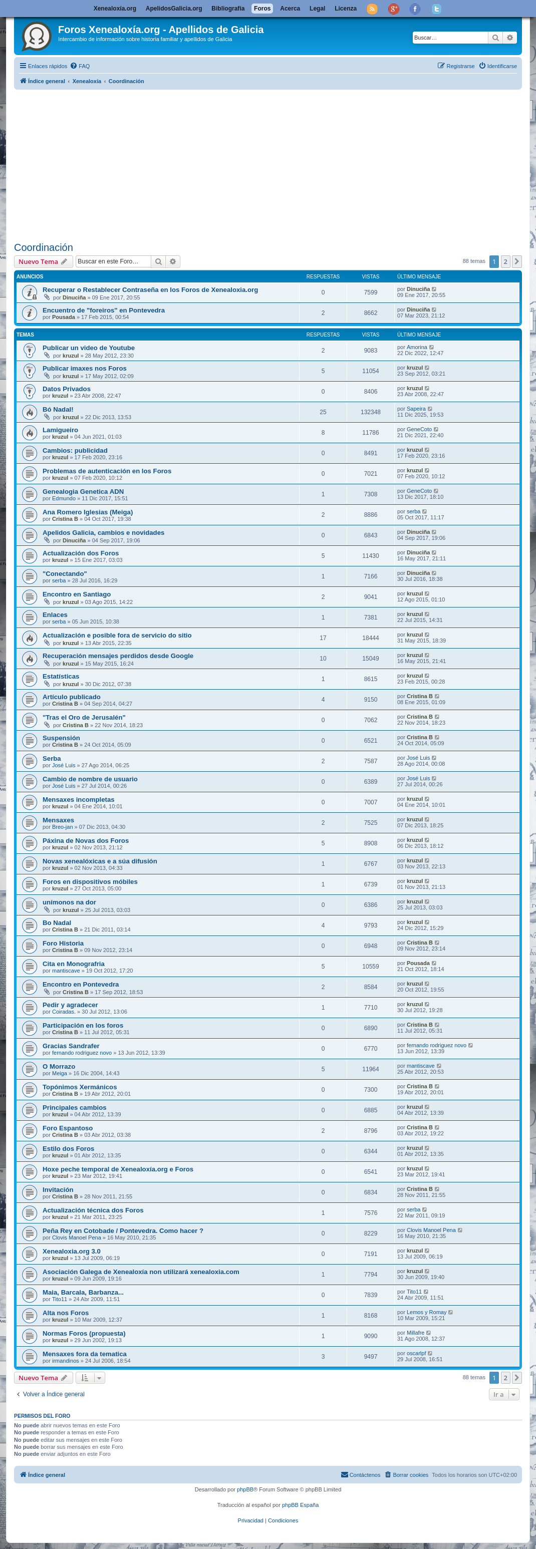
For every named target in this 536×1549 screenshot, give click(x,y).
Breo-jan (62, 827)
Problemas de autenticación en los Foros (107, 471)
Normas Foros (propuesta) (84, 1333)
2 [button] (505, 261)
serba (414, 511)
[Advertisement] (275, 164)
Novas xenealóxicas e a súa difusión (100, 861)
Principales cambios (75, 1107)
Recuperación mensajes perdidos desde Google (118, 656)
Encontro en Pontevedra (81, 984)
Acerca (290, 8)
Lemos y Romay (426, 1312)
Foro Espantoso (68, 1128)
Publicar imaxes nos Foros (85, 368)
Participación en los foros (83, 1025)
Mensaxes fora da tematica (85, 1354)
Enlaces (55, 614)
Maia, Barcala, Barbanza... (83, 1292)
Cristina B (65, 519)
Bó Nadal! (58, 409)
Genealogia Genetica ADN (83, 491)
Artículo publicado (72, 697)
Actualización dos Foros (81, 553)
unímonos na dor (69, 902)
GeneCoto (419, 429)
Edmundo (64, 498)
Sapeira (416, 409)
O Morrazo (59, 1066)
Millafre (415, 1333)
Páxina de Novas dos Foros (86, 840)
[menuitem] (80, 66)
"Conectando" (65, 573)
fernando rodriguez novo (82, 1053)
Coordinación (43, 247)
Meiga (59, 1073)
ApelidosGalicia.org (174, 8)
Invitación (58, 1189)
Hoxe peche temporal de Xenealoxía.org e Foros (118, 1169)
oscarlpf (416, 1353)
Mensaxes (58, 820)
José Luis (63, 765)
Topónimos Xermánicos (80, 1087)
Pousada (63, 317)
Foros (262, 8)
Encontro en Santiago (77, 594)
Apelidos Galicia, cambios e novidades (103, 532)
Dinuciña (74, 297)
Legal (317, 8)
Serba (52, 758)
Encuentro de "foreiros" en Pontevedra (104, 310)
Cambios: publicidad (75, 450)
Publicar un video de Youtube (89, 348)
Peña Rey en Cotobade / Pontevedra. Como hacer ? (123, 1230)
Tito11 (59, 1299)
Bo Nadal (57, 922)
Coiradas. (64, 1012)
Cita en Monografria (74, 964)
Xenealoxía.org (115, 8)
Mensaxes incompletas (79, 799)
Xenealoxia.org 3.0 (72, 1251)
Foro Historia (63, 943)
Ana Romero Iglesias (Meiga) (88, 512)
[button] (517, 261)
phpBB (245, 1489)
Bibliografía (227, 8)
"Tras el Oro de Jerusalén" (84, 717)
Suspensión (61, 738)
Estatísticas (61, 676)
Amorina (417, 347)
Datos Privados (67, 389)
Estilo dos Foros (68, 1148)
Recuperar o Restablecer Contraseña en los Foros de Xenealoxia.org (150, 289)
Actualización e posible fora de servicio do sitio (117, 635)
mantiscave (66, 971)
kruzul (71, 356)
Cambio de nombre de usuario (90, 779)
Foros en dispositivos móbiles (90, 881)
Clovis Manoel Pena (76, 1237)
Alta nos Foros (66, 1313)
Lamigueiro (60, 430)
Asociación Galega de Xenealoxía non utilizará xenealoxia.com (141, 1272)
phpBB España (300, 1505)
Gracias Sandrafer (71, 1046)
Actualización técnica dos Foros (93, 1210)
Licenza (346, 8)
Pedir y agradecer (70, 1005)
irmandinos (65, 1361)
